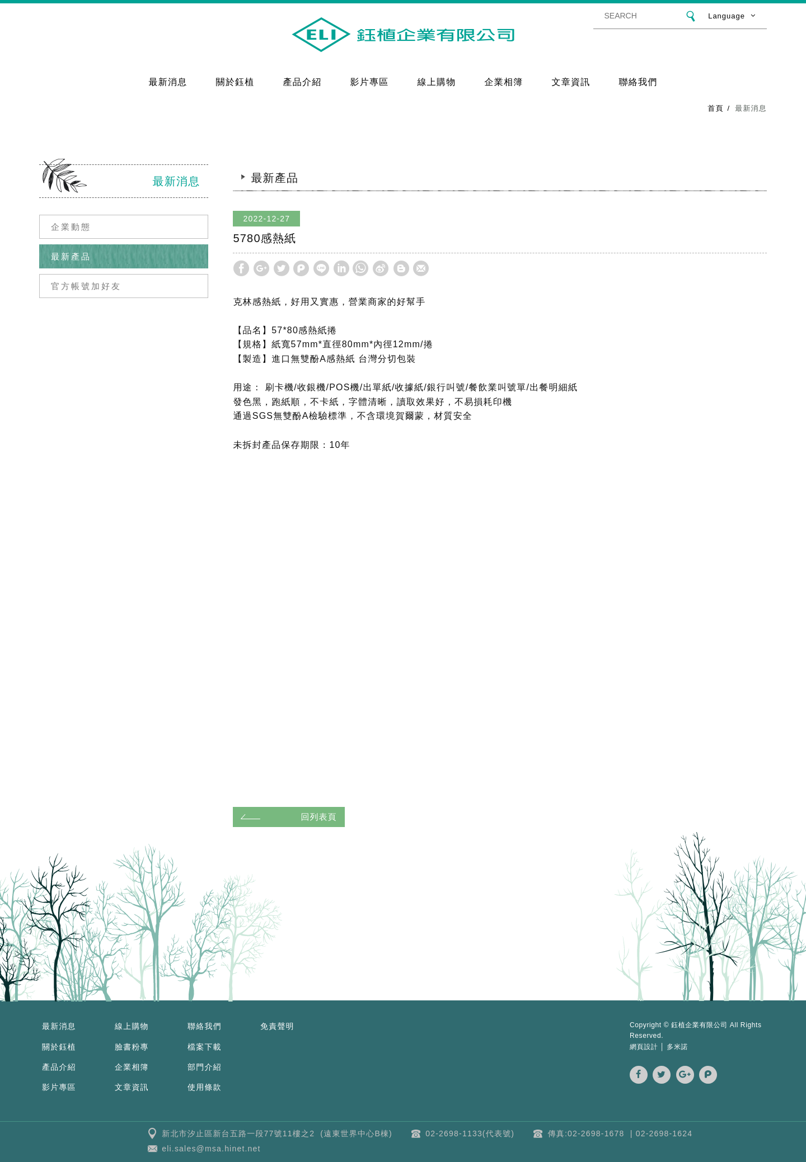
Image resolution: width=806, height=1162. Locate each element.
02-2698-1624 (664, 1133)
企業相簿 (504, 81)
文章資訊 (571, 81)
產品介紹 (302, 81)
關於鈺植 (235, 81)
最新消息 (168, 81)
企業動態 (71, 227)
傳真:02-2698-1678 (586, 1133)
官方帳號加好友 (86, 286)
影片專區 (369, 81)
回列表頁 (286, 816)
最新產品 (71, 256)
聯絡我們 (638, 81)
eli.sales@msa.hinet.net (211, 1148)
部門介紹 (205, 1066)
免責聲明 (277, 1026)
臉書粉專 (132, 1046)
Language (726, 16)
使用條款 (205, 1087)
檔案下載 (205, 1046)
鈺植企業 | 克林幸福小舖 (403, 35)
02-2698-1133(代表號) (469, 1133)
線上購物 (437, 81)
